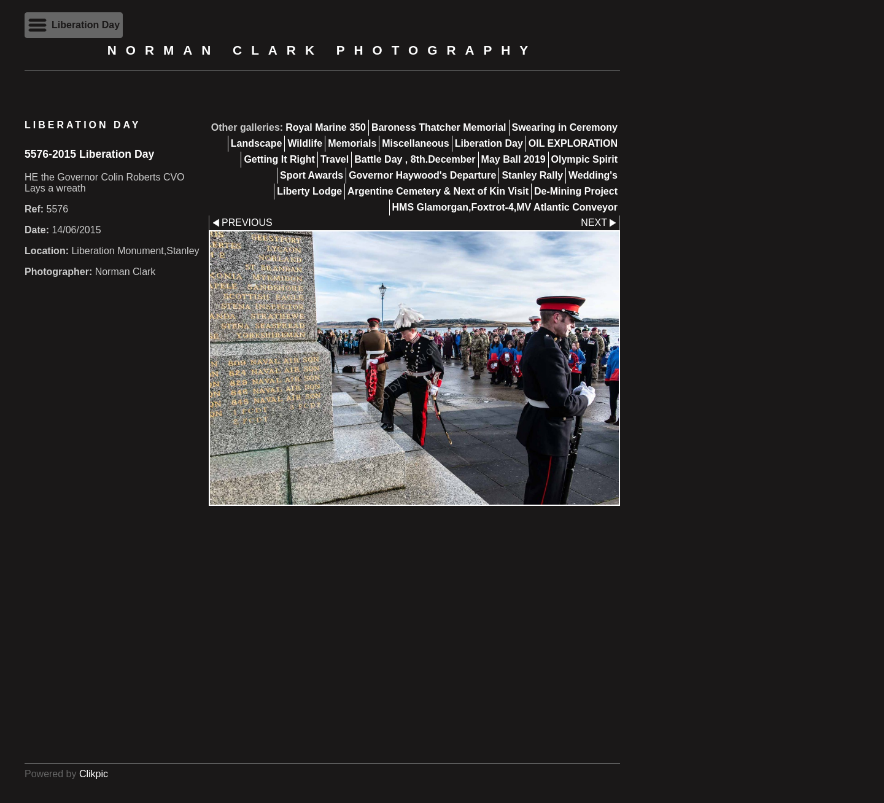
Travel (334, 159)
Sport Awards (311, 175)
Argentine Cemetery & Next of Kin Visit (438, 191)
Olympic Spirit (584, 159)
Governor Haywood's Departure (422, 175)
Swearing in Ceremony (565, 127)
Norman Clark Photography (322, 50)
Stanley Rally (532, 175)
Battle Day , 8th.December (414, 159)
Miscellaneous (415, 143)
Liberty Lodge (309, 191)
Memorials (352, 143)
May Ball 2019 (513, 159)
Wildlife (304, 143)
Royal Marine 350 (325, 127)
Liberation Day (489, 143)
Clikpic (93, 774)
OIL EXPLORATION (573, 143)
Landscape (256, 143)
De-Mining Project (576, 191)
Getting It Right (279, 159)
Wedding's (593, 175)
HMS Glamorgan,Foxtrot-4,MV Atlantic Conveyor (505, 207)
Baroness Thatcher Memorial (438, 127)
